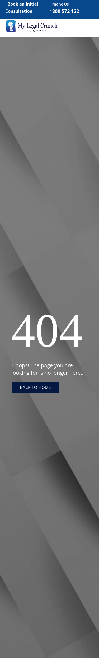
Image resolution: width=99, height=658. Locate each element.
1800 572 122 (64, 11)
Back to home (35, 387)
